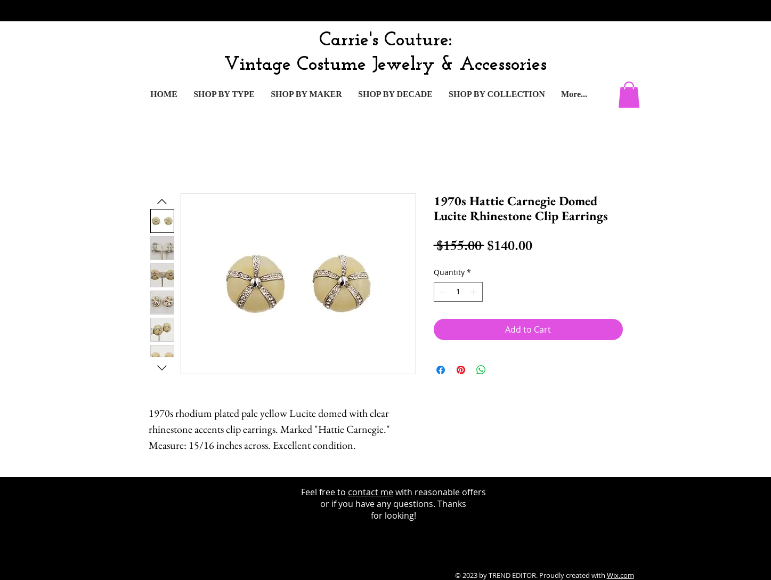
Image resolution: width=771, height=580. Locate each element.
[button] (629, 95)
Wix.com (620, 575)
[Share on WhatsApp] (481, 370)
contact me (370, 492)
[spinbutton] (458, 292)
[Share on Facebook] (440, 370)
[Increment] (474, 292)
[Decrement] (442, 292)
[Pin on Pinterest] (461, 370)
